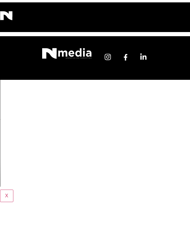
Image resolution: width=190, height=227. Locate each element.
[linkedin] (143, 57)
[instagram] (107, 57)
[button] (78, 17)
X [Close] (6, 195)
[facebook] (125, 57)
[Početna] (66, 57)
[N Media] (6, 18)
